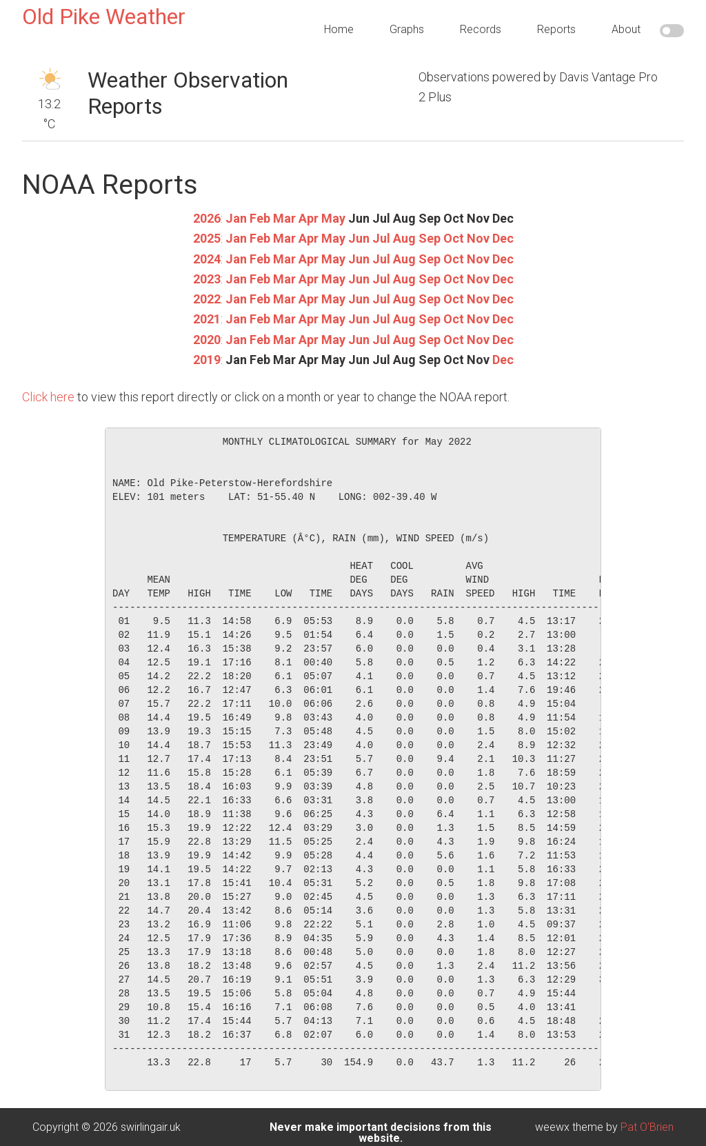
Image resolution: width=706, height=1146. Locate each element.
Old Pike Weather (103, 16)
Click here (48, 397)
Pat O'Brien (647, 1127)
